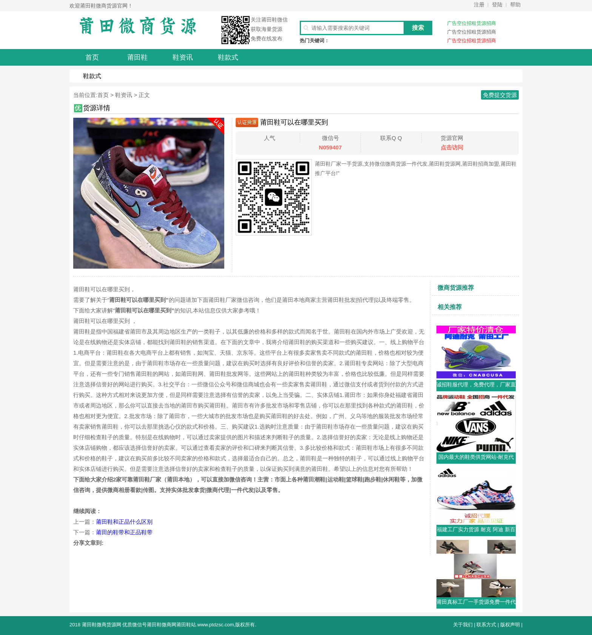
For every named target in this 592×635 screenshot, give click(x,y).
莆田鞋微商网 (161, 624)
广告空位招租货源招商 (471, 23)
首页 (103, 95)
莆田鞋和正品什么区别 (124, 521)
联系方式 (486, 624)
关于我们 (463, 624)
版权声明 (510, 624)
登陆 (497, 5)
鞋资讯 (123, 95)
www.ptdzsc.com (215, 624)
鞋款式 (92, 76)
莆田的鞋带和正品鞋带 (124, 532)
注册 (479, 5)
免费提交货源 (500, 95)
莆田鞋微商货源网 (101, 624)
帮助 (515, 5)
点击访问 (452, 147)
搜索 (418, 28)
